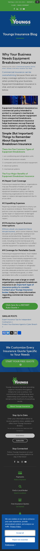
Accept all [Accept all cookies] (20, 533)
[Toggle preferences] (10, 545)
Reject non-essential (20, 540)
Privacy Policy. (15, 527)
